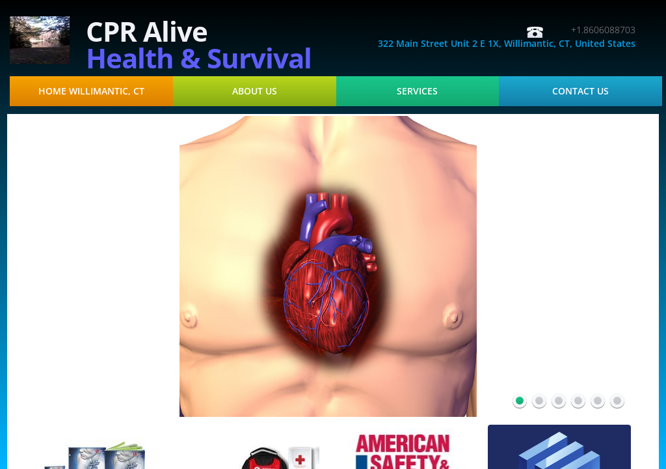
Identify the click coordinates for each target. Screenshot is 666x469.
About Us (254, 91)
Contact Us (580, 91)
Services (417, 91)
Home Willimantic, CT (91, 91)
